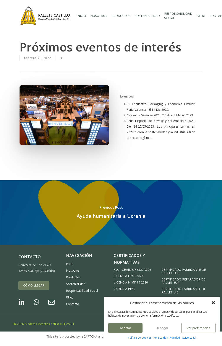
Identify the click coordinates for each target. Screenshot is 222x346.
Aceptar (125, 328)
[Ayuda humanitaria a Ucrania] (111, 212)
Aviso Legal (189, 338)
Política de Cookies (139, 338)
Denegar (162, 328)
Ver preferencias (198, 328)
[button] (213, 303)
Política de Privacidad (167, 338)
